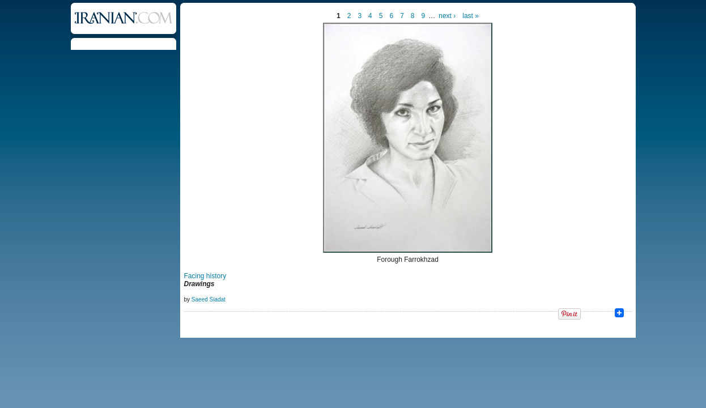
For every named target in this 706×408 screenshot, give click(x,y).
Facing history (205, 276)
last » (470, 16)
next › (447, 16)
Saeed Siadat (209, 299)
